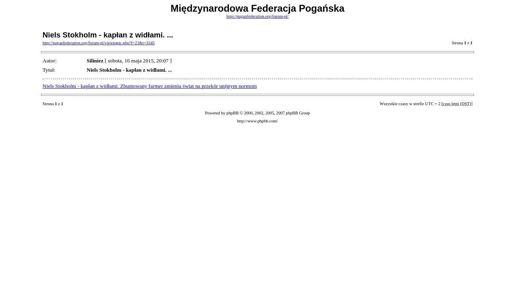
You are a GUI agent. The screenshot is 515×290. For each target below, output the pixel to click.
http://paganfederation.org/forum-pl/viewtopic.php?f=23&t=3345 (99, 43)
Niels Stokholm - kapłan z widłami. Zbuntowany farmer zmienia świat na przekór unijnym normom (150, 86)
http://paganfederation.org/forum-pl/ (258, 16)
